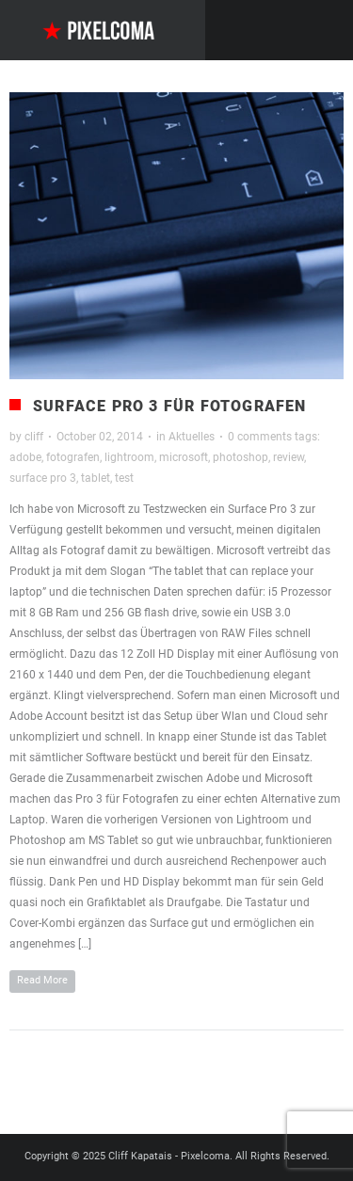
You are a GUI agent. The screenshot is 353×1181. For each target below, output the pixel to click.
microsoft (183, 457)
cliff (33, 436)
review (288, 457)
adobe (25, 457)
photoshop (240, 457)
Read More (42, 980)
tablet (95, 478)
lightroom (129, 457)
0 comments (260, 436)
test (124, 478)
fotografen (73, 457)
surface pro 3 (42, 478)
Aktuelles (191, 436)
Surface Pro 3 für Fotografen (170, 406)
